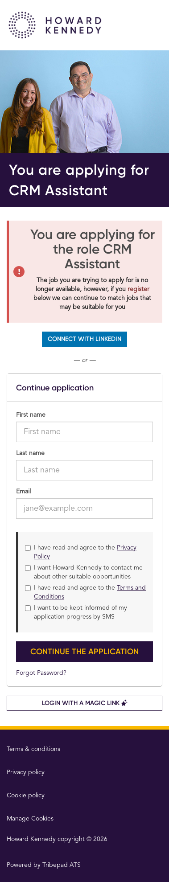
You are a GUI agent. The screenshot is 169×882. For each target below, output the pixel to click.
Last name (30, 453)
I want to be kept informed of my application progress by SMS (76, 612)
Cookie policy (26, 795)
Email (23, 491)
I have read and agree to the (80, 552)
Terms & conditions (33, 749)
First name (30, 415)
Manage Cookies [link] (30, 819)
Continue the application (84, 651)
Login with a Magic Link (85, 703)
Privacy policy (26, 772)
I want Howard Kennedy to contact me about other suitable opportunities (84, 572)
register (138, 289)
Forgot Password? (41, 673)
